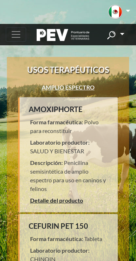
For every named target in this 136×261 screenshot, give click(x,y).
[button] (119, 12)
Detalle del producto (56, 200)
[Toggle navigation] (16, 34)
